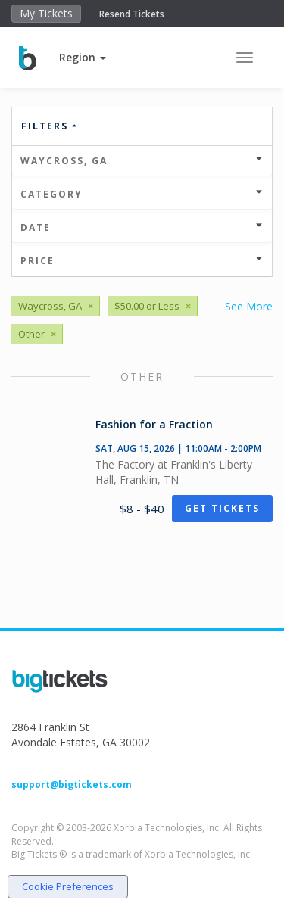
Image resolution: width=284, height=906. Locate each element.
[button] (82, 57)
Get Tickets (222, 508)
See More (249, 306)
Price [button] (142, 260)
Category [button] (142, 194)
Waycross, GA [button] (142, 160)
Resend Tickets (131, 14)
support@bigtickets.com (71, 784)
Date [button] (142, 227)
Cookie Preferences (68, 886)
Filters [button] (50, 126)
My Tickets (46, 13)
